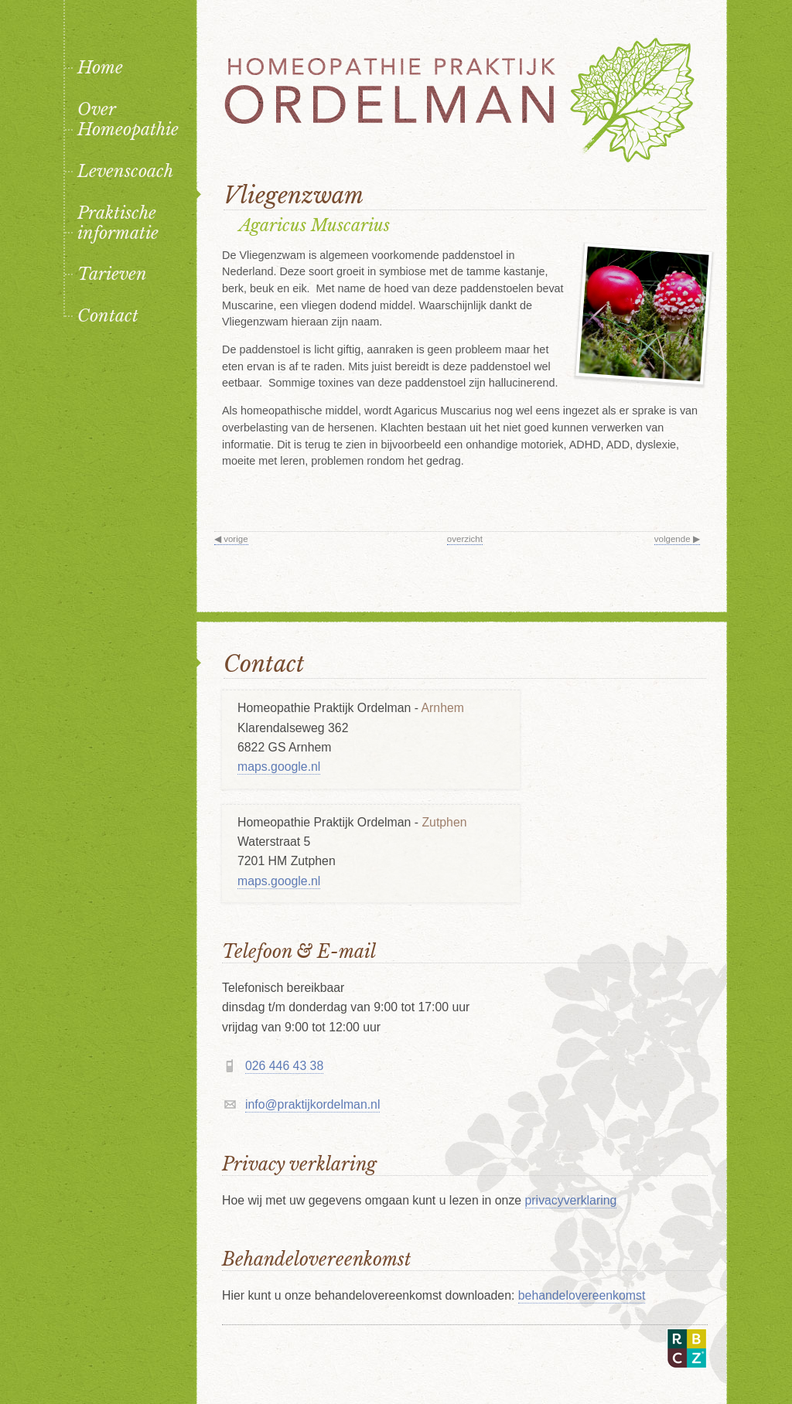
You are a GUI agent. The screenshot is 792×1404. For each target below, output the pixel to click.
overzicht (465, 539)
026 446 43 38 (284, 1065)
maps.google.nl (278, 766)
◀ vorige (231, 539)
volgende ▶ (677, 539)
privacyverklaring (571, 1200)
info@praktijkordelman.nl (312, 1104)
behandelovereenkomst (582, 1295)
